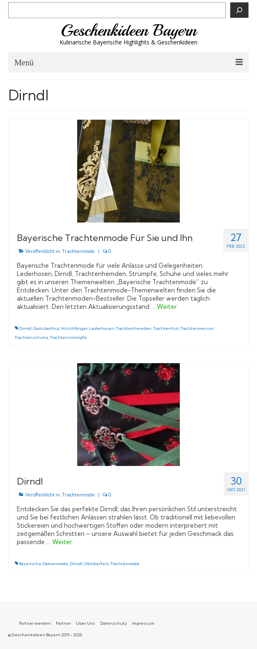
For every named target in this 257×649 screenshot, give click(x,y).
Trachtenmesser (196, 328)
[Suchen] (239, 10)
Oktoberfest (96, 563)
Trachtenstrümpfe (68, 337)
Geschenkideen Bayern (129, 30)
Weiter (167, 307)
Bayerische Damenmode (43, 563)
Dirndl (25, 328)
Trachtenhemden (133, 328)
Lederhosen (101, 328)
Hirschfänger (74, 328)
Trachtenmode (78, 251)
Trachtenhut (166, 328)
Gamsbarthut (46, 328)
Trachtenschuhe (31, 337)
